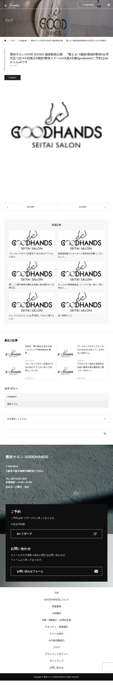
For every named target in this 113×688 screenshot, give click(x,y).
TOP (56, 593)
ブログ (56, 647)
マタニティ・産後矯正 (56, 627)
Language (88, 4)
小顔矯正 (56, 613)
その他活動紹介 (56, 640)
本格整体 (56, 606)
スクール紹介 (56, 633)
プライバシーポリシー (56, 654)
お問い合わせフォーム (30, 571)
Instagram (12, 77)
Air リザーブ (24, 533)
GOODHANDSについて (56, 599)
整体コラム (12, 404)
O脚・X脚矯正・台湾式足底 (56, 620)
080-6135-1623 (19, 478)
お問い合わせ (56, 667)
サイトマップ (56, 660)
